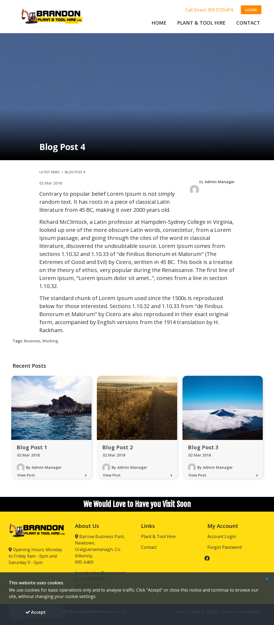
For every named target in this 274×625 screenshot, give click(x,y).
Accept (36, 612)
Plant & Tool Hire (158, 536)
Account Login (221, 536)
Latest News (49, 172)
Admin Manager (220, 181)
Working (50, 340)
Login (251, 9)
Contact (149, 547)
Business (32, 340)
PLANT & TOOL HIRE (201, 23)
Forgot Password (224, 547)
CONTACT (248, 23)
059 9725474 (220, 10)
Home (158, 23)
